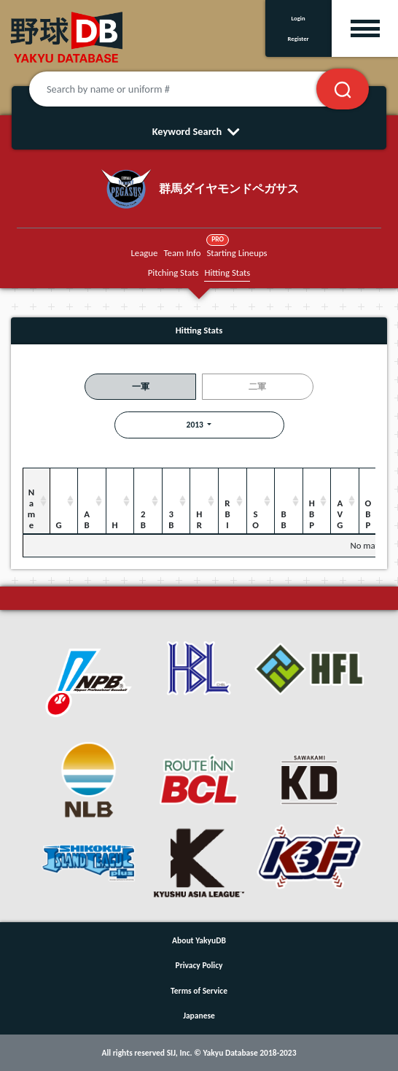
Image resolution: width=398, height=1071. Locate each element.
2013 (196, 424)
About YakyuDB (199, 940)
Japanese (199, 1015)
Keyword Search (199, 131)
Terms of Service (199, 991)
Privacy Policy (199, 965)
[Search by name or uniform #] (190, 89)
